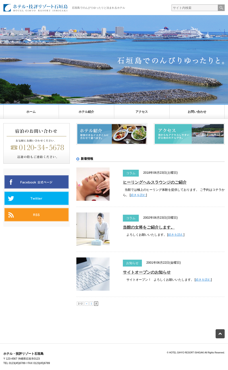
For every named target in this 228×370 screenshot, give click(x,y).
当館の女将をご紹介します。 (149, 227)
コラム (130, 173)
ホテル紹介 (86, 111)
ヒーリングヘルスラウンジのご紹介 (155, 182)
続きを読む (138, 195)
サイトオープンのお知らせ (147, 272)
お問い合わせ (197, 111)
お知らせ (132, 263)
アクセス (141, 111)
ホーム (31, 111)
